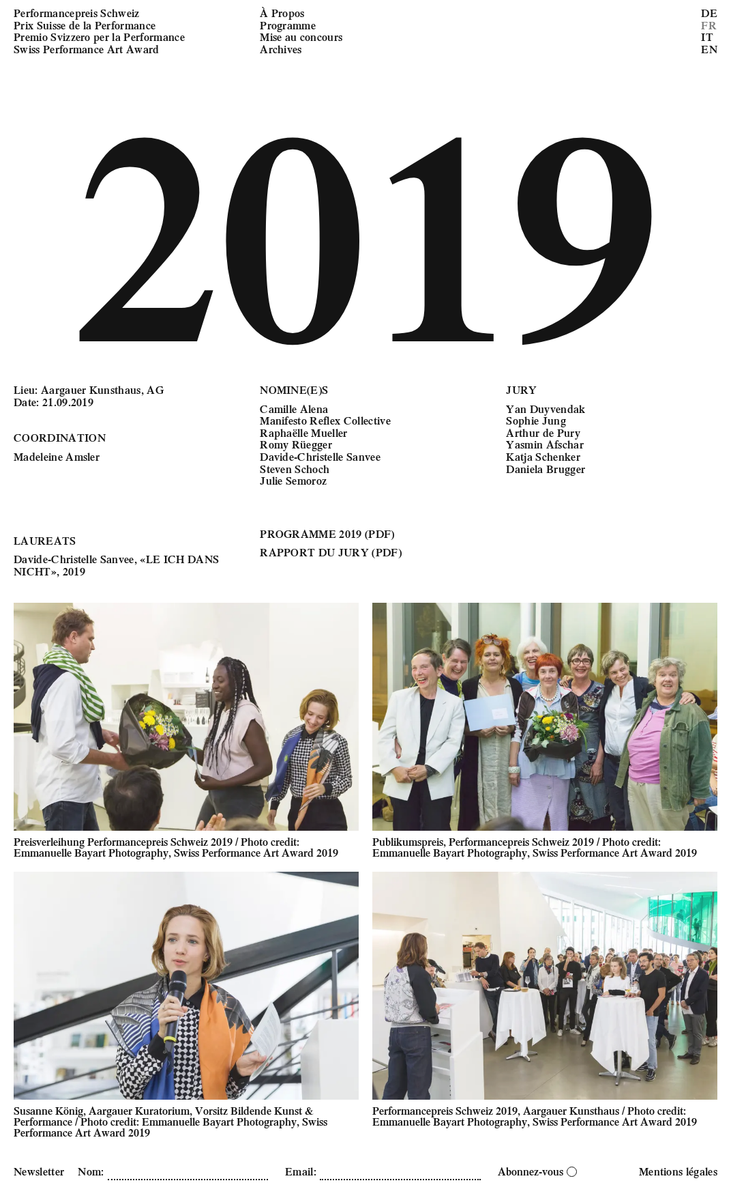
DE (709, 12)
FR (709, 24)
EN (709, 48)
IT (707, 36)
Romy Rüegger (296, 444)
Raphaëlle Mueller (303, 432)
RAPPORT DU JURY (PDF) (331, 551)
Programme (288, 24)
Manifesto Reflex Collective (325, 420)
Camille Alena (294, 408)
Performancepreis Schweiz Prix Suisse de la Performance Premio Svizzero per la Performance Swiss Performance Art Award (99, 30)
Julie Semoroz (293, 480)
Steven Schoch (294, 468)
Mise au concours (301, 36)
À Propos (282, 12)
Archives (281, 48)
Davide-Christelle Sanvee (320, 456)
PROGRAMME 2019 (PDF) (327, 533)
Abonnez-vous (537, 1171)
